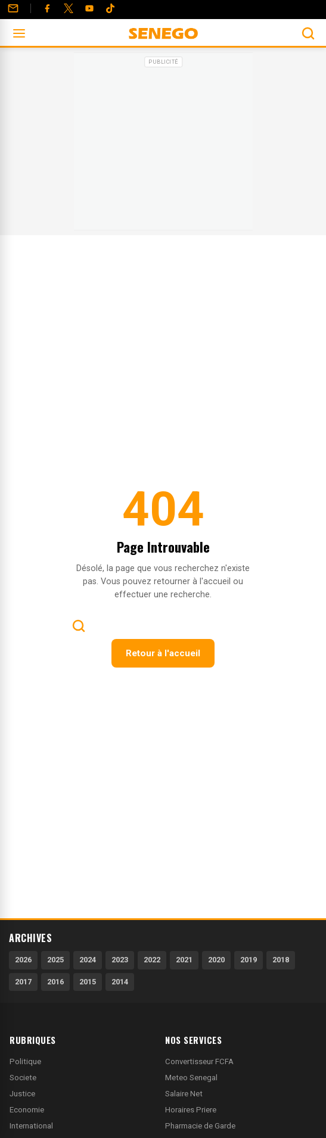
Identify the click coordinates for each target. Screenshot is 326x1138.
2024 (87, 959)
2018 (280, 959)
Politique (25, 1061)
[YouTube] (89, 8)
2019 (248, 959)
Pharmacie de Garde (200, 1125)
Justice (22, 1093)
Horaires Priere (190, 1109)
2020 (216, 959)
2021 (184, 959)
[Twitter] (68, 8)
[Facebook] (47, 8)
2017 (23, 981)
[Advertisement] (163, 145)
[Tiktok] (110, 8)
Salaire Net (184, 1093)
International (31, 1125)
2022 (152, 959)
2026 (23, 959)
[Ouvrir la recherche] (308, 33)
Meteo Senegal (191, 1077)
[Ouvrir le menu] (19, 33)
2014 (119, 981)
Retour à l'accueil (163, 653)
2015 (87, 981)
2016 (55, 981)
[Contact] (13, 8)
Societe (23, 1077)
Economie (27, 1109)
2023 (119, 959)
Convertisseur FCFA (199, 1061)
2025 (55, 959)
